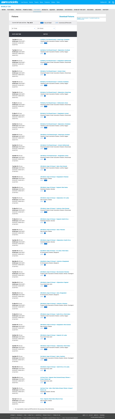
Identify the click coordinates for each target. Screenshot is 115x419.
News (41, 2)
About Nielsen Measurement (70, 418)
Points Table (27, 9)
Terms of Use (56, 415)
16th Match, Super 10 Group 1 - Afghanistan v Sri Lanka (54, 198)
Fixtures (37, 9)
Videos (53, 2)
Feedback (19, 415)
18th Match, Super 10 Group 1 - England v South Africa (54, 219)
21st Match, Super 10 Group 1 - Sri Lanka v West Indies (54, 250)
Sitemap (12, 415)
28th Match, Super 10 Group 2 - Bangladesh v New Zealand (55, 324)
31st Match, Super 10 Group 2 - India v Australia (52, 356)
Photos (18, 9)
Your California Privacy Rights (31, 418)
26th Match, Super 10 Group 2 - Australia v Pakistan (53, 303)
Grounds (60, 9)
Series (31, 2)
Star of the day (79, 9)
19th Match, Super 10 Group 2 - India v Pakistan (52, 229)
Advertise (38, 415)
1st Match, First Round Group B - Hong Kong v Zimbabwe (54, 39)
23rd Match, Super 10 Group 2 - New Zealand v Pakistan (54, 272)
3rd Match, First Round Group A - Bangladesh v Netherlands (55, 60)
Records (90, 9)
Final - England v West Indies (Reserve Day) (51, 399)
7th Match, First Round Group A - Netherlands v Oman (54, 103)
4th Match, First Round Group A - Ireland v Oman (52, 71)
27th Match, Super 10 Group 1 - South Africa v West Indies (55, 314)
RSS (25, 415)
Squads (52, 9)
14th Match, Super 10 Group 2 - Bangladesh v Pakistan (54, 177)
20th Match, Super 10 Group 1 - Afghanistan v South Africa (55, 240)
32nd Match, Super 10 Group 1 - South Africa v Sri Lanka (54, 367)
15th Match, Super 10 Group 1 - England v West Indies (54, 187)
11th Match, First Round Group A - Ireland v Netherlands (54, 145)
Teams (36, 2)
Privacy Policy (47, 415)
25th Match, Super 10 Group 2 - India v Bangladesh (53, 293)
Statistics (68, 9)
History (105, 9)
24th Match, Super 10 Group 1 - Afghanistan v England (54, 282)
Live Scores (24, 2)
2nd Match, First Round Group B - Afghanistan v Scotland (55, 50)
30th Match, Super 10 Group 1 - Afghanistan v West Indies (55, 346)
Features (47, 2)
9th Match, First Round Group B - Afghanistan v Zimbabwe (55, 124)
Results (45, 9)
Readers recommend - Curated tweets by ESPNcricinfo (88, 18)
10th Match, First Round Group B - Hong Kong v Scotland (55, 134)
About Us (30, 415)
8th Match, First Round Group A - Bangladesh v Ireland (54, 113)
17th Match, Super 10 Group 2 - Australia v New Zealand (54, 208)
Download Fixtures (66, 17)
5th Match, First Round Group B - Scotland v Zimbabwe (54, 82)
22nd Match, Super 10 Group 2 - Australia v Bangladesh (54, 261)
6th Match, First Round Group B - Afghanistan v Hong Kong (55, 92)
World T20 (6, 7)
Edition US (103, 2)
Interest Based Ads (15, 418)
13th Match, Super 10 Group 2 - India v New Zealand (53, 166)
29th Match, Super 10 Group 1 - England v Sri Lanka (53, 335)
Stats (58, 2)
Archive (98, 9)
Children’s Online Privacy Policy (51, 418)
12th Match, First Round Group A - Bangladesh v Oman (54, 155)
